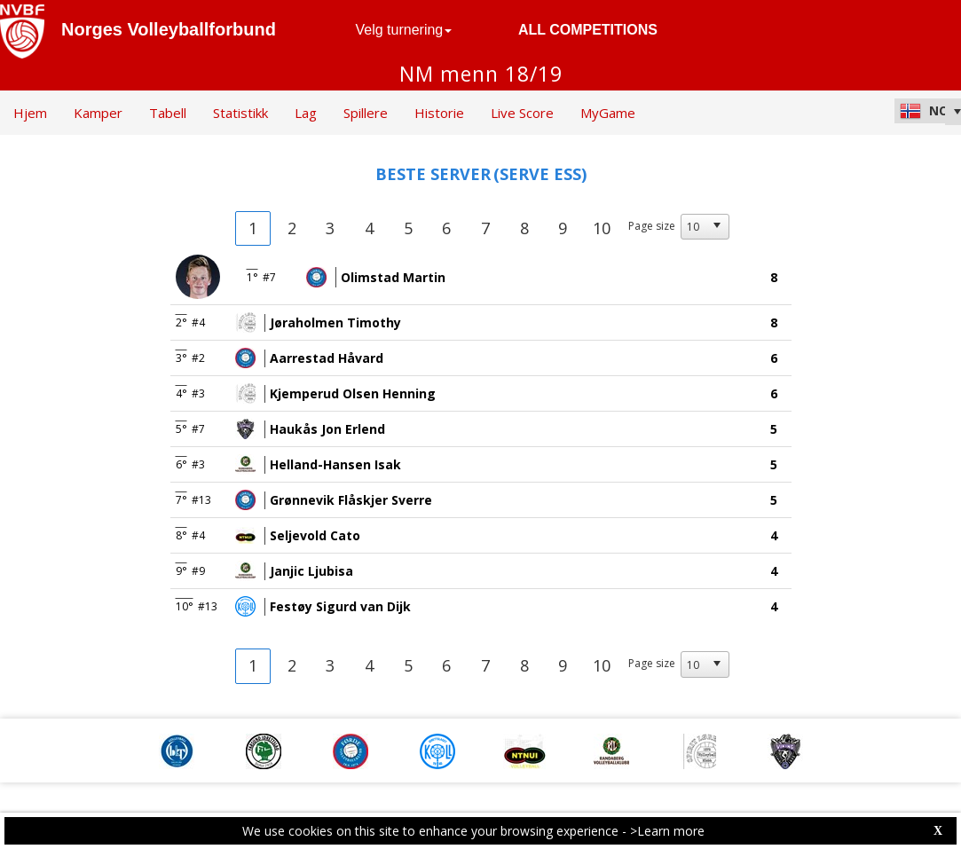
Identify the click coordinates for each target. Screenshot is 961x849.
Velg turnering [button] (404, 29)
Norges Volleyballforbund (168, 29)
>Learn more (667, 830)
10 (601, 228)
